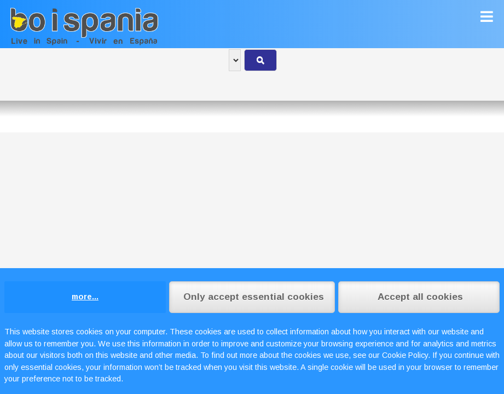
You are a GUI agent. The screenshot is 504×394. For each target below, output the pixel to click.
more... (85, 296)
